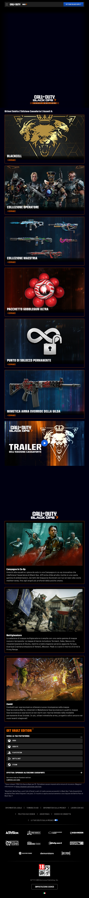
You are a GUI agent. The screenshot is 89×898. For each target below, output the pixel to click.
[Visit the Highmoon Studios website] (76, 833)
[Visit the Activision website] (12, 832)
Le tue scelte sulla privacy (42, 820)
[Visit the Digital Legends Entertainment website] (12, 843)
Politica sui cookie (26, 814)
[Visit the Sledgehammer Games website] (55, 833)
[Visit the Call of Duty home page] (15, 4)
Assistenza (44, 814)
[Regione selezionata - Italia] (44, 893)
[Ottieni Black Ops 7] (73, 4)
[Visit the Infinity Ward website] (55, 843)
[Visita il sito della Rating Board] (44, 870)
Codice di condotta (62, 814)
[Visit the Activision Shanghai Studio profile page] (33, 843)
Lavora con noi (77, 808)
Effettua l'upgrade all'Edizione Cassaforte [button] (25, 773)
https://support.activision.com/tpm (28, 786)
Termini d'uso (32, 808)
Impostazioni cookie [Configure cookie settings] (44, 887)
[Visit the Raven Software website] (76, 843)
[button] (7, 4)
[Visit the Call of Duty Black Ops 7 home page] (24, 4)
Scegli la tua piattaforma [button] (18, 736)
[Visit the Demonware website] (47, 853)
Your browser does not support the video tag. (44, 58)
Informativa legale (13, 808)
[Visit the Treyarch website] (33, 833)
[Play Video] (44, 443)
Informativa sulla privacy (54, 808)
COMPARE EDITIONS (13, 780)
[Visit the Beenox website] (66, 853)
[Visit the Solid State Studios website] (25, 853)
